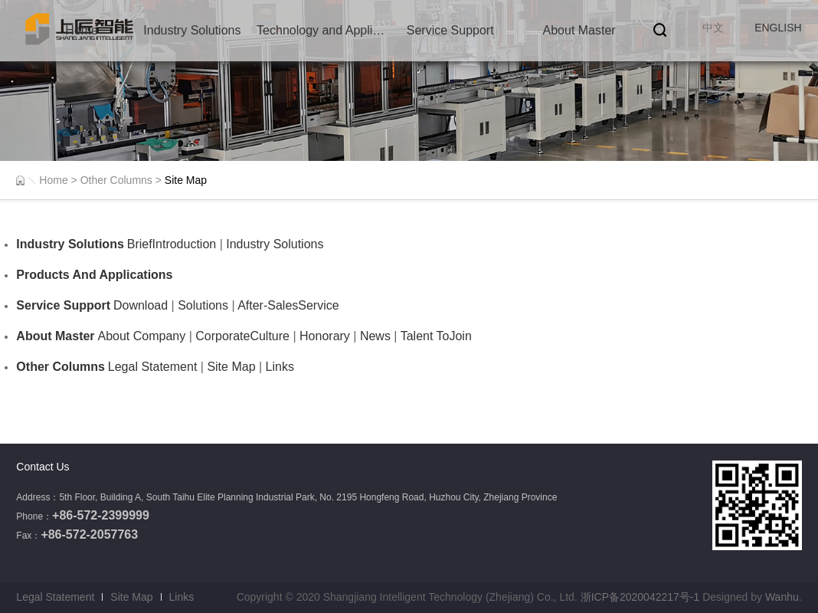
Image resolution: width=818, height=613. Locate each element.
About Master (579, 30)
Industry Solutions (191, 30)
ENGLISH (777, 27)
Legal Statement (55, 597)
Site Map (131, 597)
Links (182, 597)
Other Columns (116, 180)
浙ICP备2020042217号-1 (640, 597)
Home (81, 30)
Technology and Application (321, 30)
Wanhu (782, 597)
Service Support (450, 30)
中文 (713, 27)
